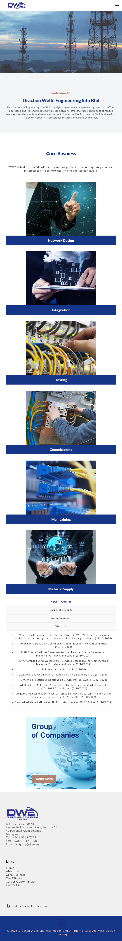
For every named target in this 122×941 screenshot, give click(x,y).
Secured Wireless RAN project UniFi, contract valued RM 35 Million (55, 702)
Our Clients (14, 878)
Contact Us (14, 885)
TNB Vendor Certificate (56, 669)
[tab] (61, 602)
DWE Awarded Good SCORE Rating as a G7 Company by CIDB (56, 674)
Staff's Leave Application (26, 906)
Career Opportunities (21, 881)
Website (61, 626)
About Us (12, 871)
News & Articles (61, 601)
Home (10, 867)
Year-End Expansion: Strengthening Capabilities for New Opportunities (64, 643)
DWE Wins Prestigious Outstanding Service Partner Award (55, 679)
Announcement (61, 618)
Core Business (16, 874)
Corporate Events (61, 609)
